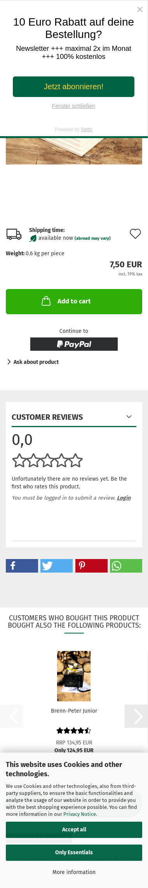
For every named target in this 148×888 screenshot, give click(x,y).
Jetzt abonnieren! (73, 86)
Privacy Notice (79, 814)
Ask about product (36, 362)
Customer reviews (47, 417)
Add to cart (65, 300)
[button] (22, 566)
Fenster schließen (73, 106)
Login (124, 498)
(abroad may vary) (93, 238)
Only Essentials (74, 852)
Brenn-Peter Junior (74, 711)
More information (74, 872)
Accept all (74, 829)
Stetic (86, 129)
